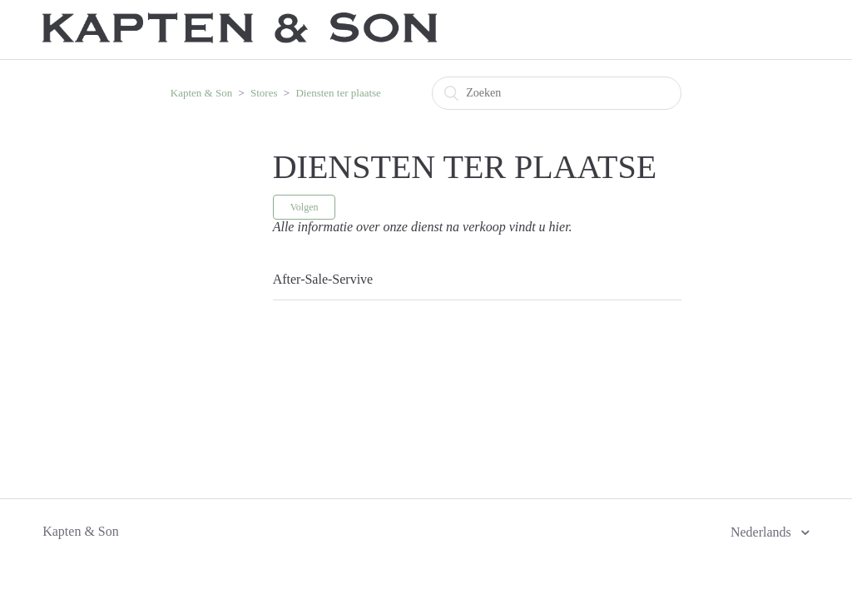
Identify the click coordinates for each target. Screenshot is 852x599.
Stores (264, 93)
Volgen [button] (304, 207)
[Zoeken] (556, 93)
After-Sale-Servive (323, 279)
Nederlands (763, 532)
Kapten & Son (201, 93)
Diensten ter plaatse (338, 93)
